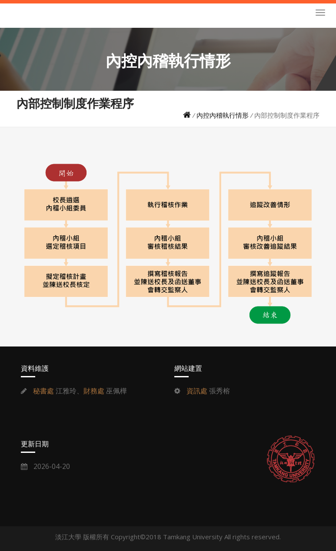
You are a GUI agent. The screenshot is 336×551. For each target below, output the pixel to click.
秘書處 (43, 391)
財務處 (93, 391)
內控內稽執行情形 (222, 115)
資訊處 (196, 391)
